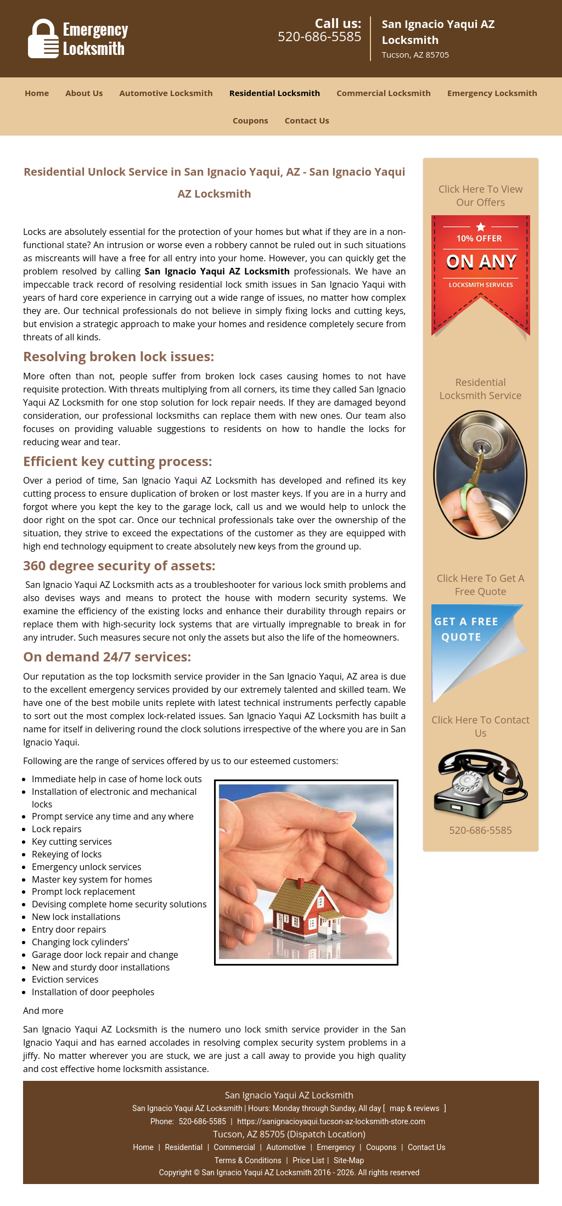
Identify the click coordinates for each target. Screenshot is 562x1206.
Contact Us (307, 120)
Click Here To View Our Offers (480, 195)
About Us (84, 92)
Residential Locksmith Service (481, 388)
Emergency (336, 1147)
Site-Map (349, 1160)
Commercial (234, 1147)
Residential (184, 1147)
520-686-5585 (320, 36)
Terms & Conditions (248, 1160)
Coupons (250, 120)
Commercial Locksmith (383, 92)
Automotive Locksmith (165, 92)
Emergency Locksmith (492, 92)
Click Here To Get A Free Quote (481, 584)
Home (37, 92)
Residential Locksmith (275, 92)
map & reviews (415, 1108)
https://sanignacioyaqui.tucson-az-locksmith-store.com (331, 1121)
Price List (308, 1160)
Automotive (286, 1147)
